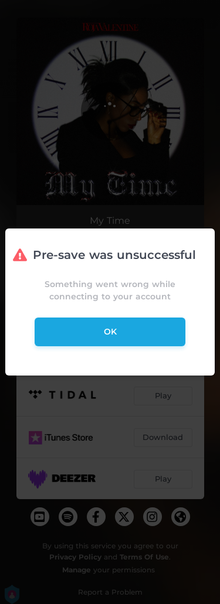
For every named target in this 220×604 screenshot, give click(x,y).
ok (110, 331)
